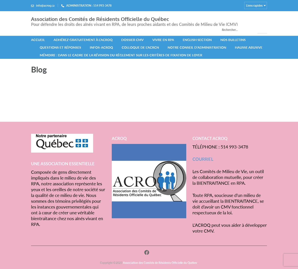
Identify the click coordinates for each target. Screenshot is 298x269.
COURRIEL (202, 159)
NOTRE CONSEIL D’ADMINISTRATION (197, 47)
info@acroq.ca (45, 5)
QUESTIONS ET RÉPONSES (60, 47)
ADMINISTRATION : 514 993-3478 (89, 5)
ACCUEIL (38, 40)
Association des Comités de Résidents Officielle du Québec (100, 19)
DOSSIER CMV (132, 40)
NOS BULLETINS (233, 40)
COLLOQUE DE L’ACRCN (140, 47)
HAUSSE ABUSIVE (248, 47)
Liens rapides (254, 5)
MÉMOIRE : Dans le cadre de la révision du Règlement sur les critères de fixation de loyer (121, 55)
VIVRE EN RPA (163, 40)
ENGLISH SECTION (197, 40)
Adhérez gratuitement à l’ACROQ (83, 40)
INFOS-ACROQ (101, 47)
